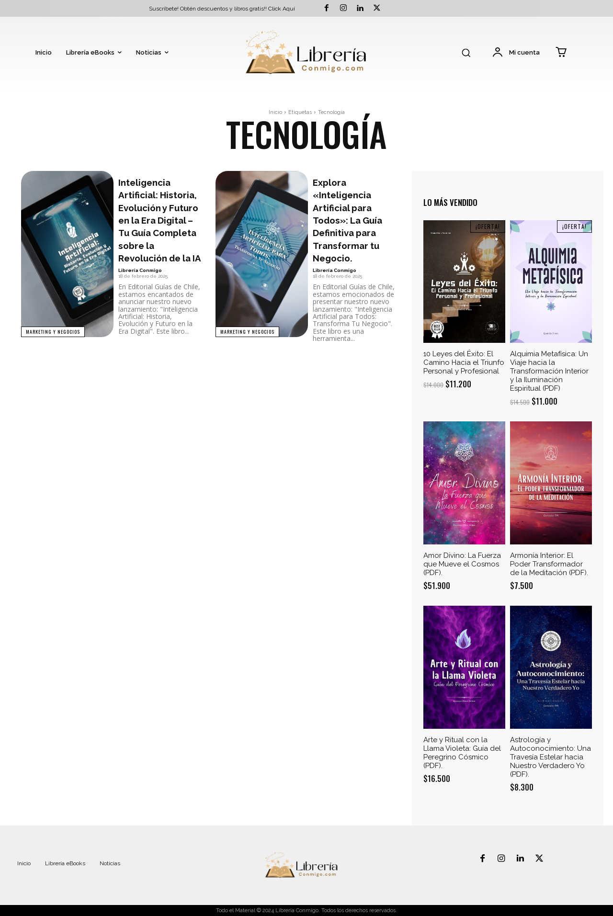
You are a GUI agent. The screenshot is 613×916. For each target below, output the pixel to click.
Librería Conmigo (140, 308)
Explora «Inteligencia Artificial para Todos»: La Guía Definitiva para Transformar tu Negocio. (354, 226)
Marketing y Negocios (53, 331)
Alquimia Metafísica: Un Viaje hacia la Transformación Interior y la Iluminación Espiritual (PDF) (549, 371)
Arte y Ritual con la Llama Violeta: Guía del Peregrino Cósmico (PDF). (462, 752)
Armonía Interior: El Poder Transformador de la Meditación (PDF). (549, 564)
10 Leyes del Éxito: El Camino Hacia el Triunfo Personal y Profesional (463, 362)
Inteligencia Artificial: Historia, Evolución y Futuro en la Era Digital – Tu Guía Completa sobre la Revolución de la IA (159, 239)
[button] (465, 52)
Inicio (275, 112)
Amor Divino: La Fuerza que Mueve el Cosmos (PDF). (462, 564)
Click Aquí (281, 8)
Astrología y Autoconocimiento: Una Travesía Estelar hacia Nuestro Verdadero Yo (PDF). (550, 757)
